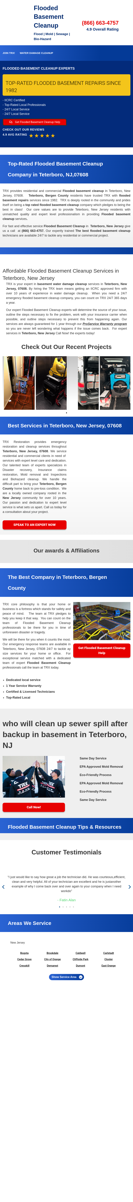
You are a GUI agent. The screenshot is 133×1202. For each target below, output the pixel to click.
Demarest (52, 965)
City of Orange (52, 959)
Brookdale (52, 953)
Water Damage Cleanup (36, 53)
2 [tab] (63, 907)
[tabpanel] (19, 383)
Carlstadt (108, 953)
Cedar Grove (24, 959)
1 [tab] (66, 413)
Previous (4, 887)
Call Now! (34, 807)
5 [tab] (73, 907)
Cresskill (24, 965)
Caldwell (81, 953)
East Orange (108, 965)
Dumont (80, 965)
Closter (108, 959)
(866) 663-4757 (100, 23)
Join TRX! (9, 53)
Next (129, 887)
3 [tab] (66, 907)
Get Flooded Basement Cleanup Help (34, 122)
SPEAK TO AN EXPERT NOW (35, 525)
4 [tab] (70, 907)
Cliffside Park (80, 959)
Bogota (24, 953)
